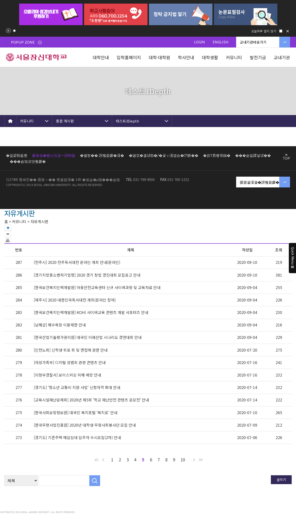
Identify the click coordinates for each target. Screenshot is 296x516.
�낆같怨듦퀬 (16, 155)
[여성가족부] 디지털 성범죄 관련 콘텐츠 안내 (70, 362)
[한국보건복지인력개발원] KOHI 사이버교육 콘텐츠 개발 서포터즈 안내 (91, 312)
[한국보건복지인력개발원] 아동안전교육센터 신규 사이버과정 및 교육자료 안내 (97, 287)
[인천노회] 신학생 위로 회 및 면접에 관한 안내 (71, 350)
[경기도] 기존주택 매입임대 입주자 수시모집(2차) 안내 (77, 437)
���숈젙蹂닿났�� (253, 155)
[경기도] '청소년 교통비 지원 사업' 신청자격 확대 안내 (77, 387)
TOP (286, 158)
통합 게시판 (65, 120)
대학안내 (101, 57)
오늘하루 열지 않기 (263, 31)
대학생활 (210, 57)
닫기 (287, 31)
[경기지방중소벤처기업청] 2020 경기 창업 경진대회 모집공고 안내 (87, 275)
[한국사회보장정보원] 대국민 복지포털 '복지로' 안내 (75, 412)
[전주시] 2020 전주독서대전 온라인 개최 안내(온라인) (77, 262)
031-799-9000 (144, 179)
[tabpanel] (50, 14)
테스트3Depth (127, 120)
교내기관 (282, 57)
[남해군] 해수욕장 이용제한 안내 (60, 325)
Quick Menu (292, 258)
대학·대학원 (159, 57)
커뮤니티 (234, 57)
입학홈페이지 (129, 57)
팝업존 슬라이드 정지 (8, 30)
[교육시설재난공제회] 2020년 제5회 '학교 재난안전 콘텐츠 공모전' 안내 (91, 400)
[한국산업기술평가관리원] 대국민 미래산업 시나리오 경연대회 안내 (88, 337)
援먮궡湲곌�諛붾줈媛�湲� (263, 182)
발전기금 (258, 57)
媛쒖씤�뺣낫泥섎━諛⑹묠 (53, 155)
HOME (10, 121)
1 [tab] (14, 30)
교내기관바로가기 (253, 42)
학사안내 (186, 57)
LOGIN (199, 41)
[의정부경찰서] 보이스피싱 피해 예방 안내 (67, 375)
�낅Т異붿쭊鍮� (216, 155)
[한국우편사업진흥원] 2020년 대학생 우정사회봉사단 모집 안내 (85, 425)
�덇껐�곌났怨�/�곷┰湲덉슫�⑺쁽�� (163, 155)
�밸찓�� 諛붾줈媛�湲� (102, 155)
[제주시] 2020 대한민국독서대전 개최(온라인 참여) (75, 300)
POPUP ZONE (26, 42)
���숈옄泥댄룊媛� (28, 161)
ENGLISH (220, 41)
